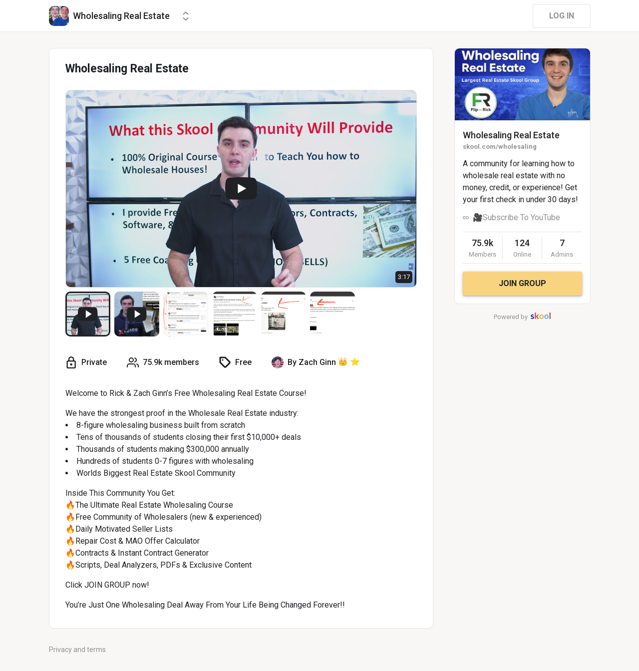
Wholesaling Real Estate (511, 135)
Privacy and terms (77, 650)
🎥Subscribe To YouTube (516, 217)
